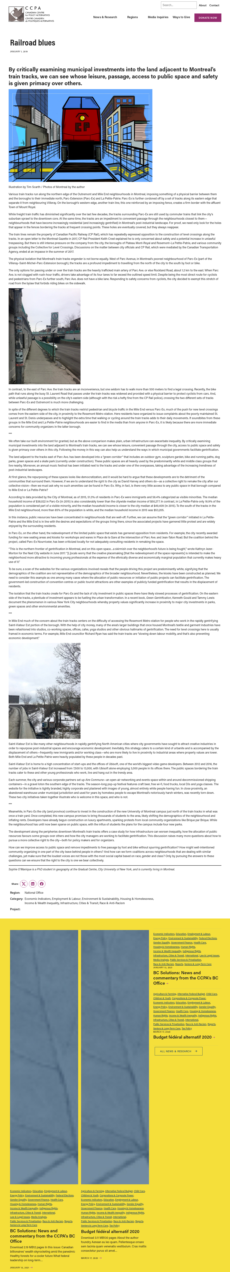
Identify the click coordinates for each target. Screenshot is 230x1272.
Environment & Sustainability (39, 1195)
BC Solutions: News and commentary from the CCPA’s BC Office (42, 1236)
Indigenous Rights (48, 1208)
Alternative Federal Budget (119, 1190)
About (202, 5)
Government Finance (38, 1199)
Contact (214, 5)
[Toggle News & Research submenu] (121, 17)
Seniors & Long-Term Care (23, 1224)
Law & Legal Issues (20, 1216)
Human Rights (45, 1203)
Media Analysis (39, 1216)
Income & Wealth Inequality (24, 1208)
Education (38, 1190)
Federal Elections (64, 1195)
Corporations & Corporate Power (117, 1195)
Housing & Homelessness (23, 1203)
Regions (132, 17)
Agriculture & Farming (92, 1190)
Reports (68, 1221)
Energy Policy (17, 1195)
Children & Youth (89, 1195)
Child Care (139, 1190)
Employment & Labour (55, 1190)
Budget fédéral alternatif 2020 (110, 1231)
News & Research (105, 17)
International (48, 1212)
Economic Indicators (20, 1190)
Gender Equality (18, 1199)
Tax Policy (114, 1225)
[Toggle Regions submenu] (142, 17)
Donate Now (208, 17)
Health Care (56, 1199)
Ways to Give (181, 17)
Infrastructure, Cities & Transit (25, 1212)
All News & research (178, 1051)
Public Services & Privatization (25, 1221)
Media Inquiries (158, 17)
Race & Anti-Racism (52, 1221)
